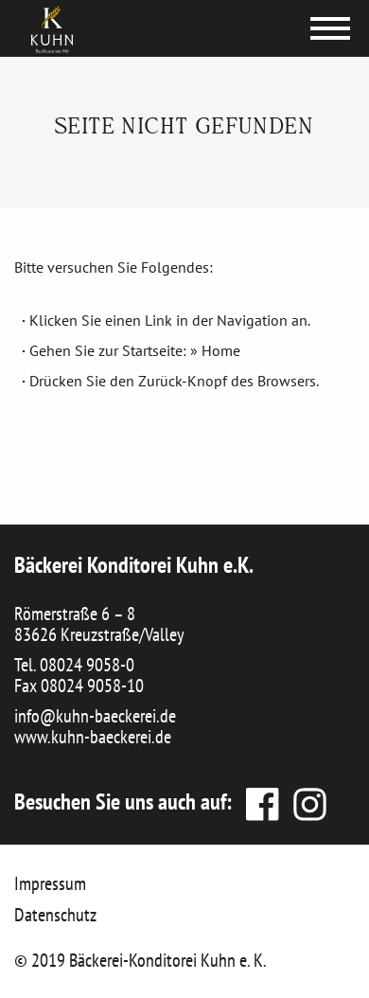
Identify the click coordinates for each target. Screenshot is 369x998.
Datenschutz (55, 914)
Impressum (50, 883)
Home (221, 350)
